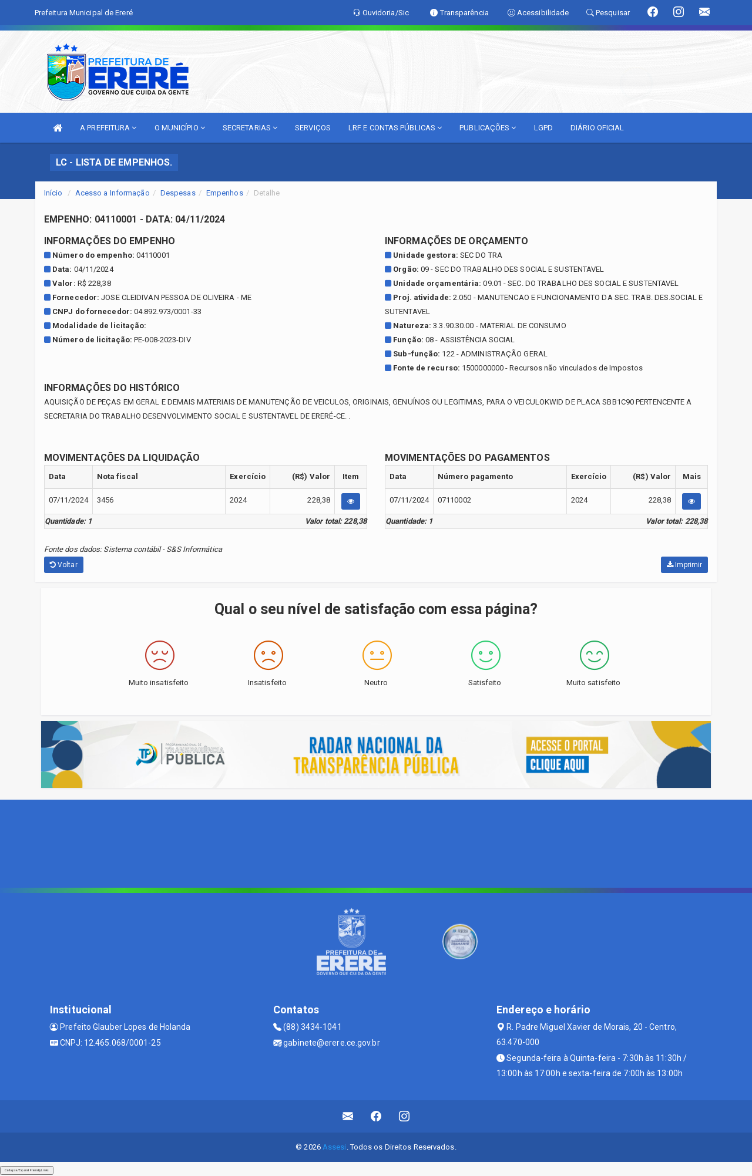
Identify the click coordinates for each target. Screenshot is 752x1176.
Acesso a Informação (112, 192)
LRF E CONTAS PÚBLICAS (395, 127)
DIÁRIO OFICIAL (597, 127)
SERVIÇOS (313, 127)
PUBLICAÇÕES (487, 127)
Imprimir (684, 565)
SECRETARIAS (250, 127)
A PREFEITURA (108, 127)
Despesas (178, 192)
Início (53, 192)
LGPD (543, 127)
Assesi (335, 1147)
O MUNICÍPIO (180, 127)
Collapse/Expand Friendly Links (27, 1170)
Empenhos (224, 192)
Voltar (64, 565)
